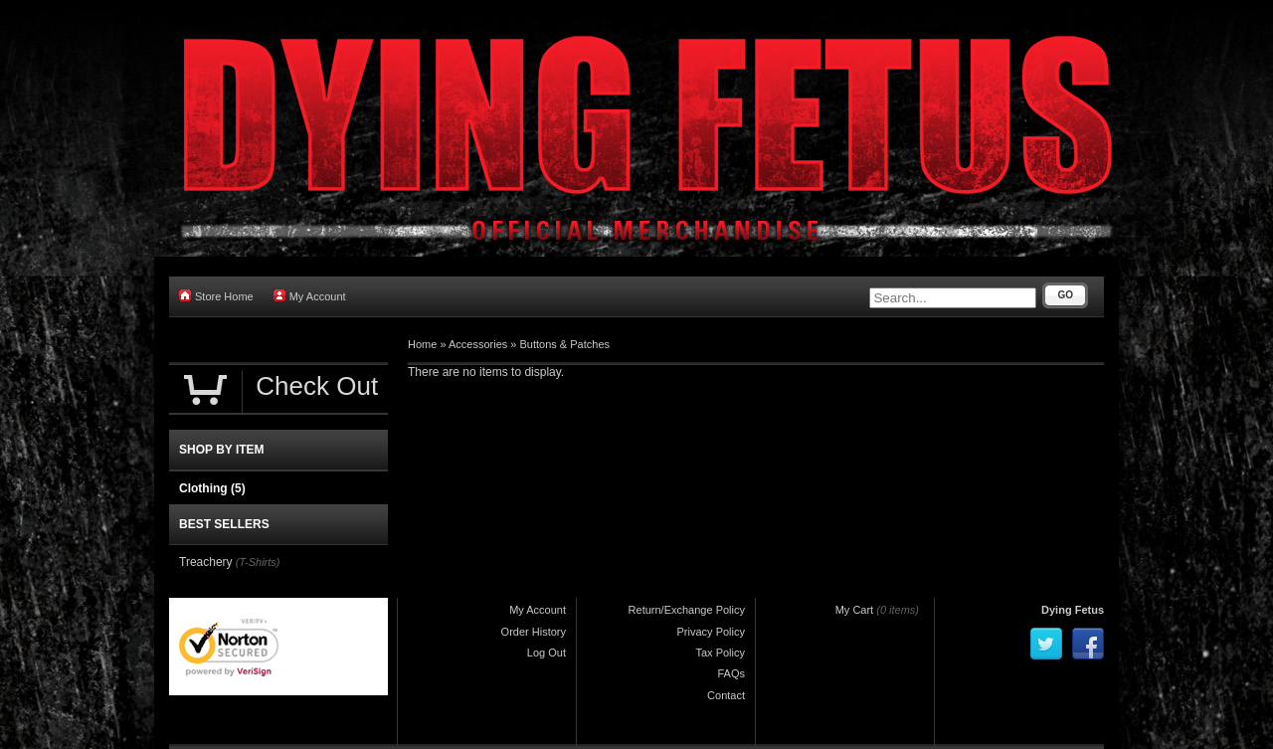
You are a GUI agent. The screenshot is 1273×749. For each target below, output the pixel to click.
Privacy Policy (711, 632)
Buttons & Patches (565, 344)
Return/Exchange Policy (687, 610)
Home (422, 344)
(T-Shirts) (258, 562)
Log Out (546, 652)
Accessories (478, 344)
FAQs (731, 673)
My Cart (854, 610)
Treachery (206, 562)
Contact (726, 695)
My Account (309, 295)
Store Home (216, 295)
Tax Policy (720, 652)
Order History (533, 632)
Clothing (212, 488)
